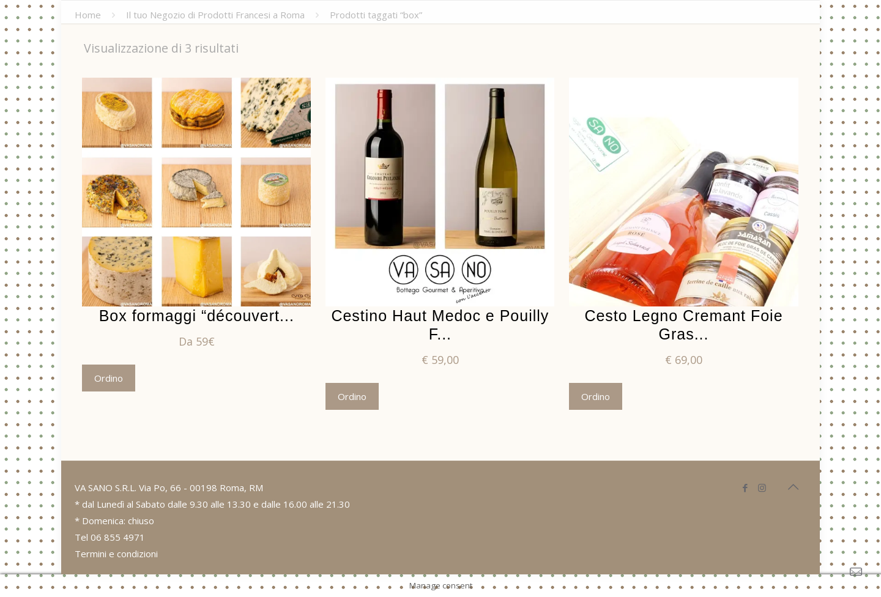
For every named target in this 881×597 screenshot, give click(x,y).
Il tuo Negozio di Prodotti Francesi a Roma (215, 15)
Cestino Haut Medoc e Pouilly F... (440, 325)
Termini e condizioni (116, 553)
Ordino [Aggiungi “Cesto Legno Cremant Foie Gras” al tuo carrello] (595, 396)
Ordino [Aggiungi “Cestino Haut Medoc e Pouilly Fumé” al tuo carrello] (352, 396)
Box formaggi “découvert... (196, 315)
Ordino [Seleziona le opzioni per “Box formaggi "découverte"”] (108, 378)
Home (88, 15)
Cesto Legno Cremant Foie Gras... (683, 325)
